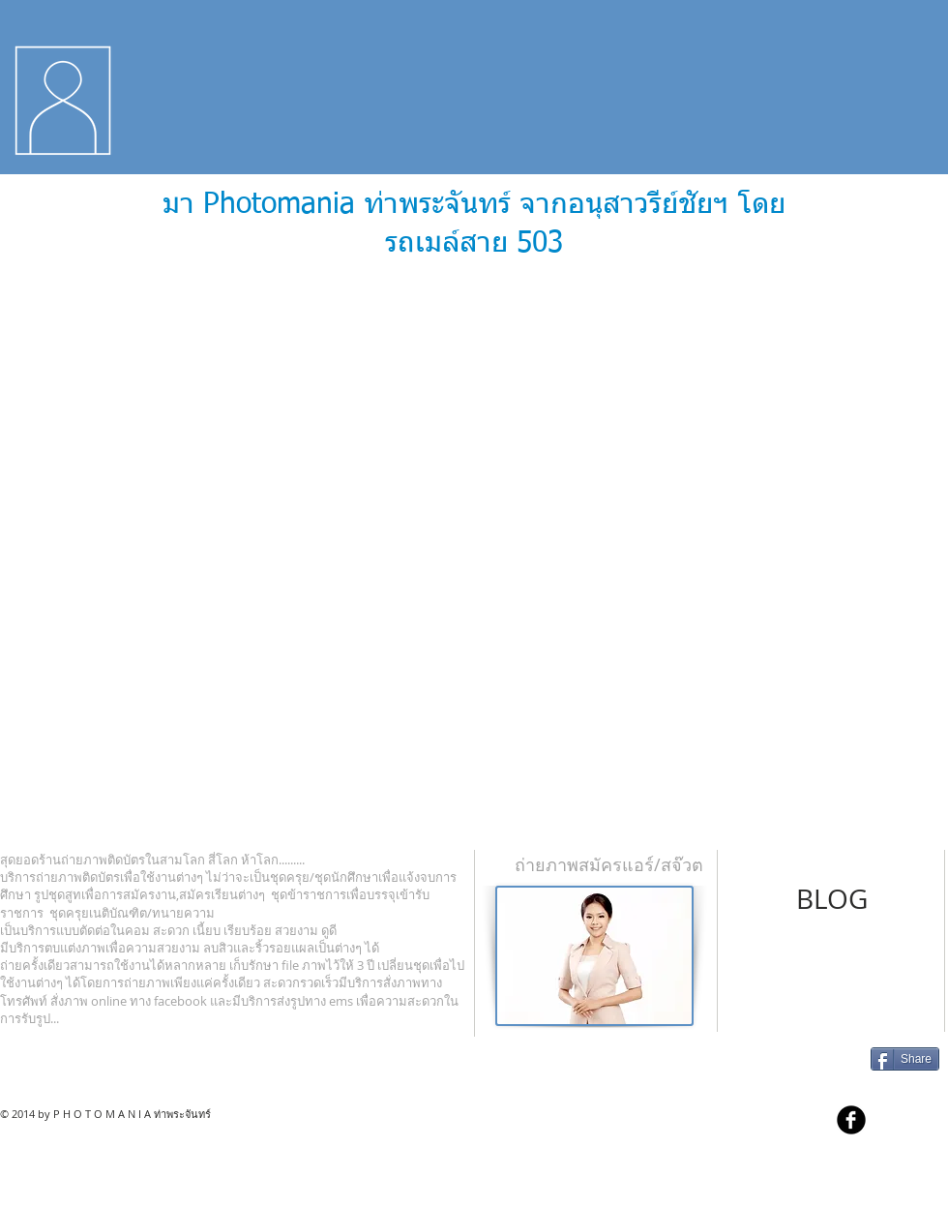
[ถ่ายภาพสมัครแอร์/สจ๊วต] (608, 865)
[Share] (905, 1059)
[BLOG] (831, 899)
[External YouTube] (474, 551)
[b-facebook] (851, 1119)
